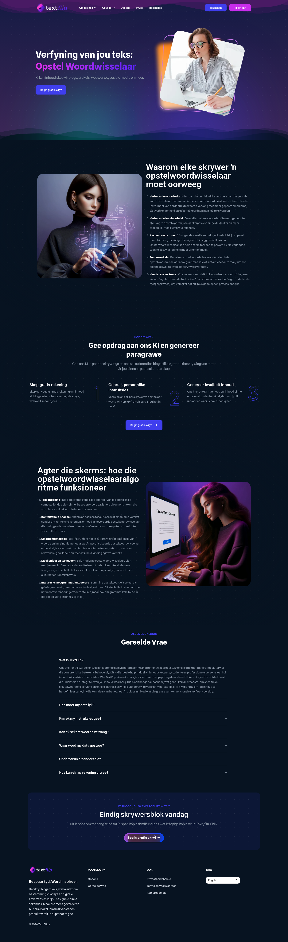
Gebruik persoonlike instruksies (126, 387)
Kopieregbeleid (156, 892)
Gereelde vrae (97, 886)
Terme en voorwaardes (161, 886)
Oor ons (93, 879)
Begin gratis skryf (51, 89)
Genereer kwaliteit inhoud (210, 385)
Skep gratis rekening (48, 385)
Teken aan (216, 7)
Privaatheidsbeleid (159, 879)
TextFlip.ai (44, 924)
